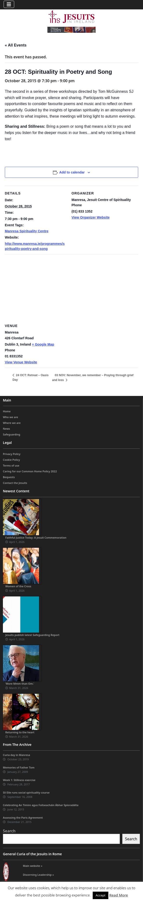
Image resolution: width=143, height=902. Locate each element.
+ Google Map (43, 344)
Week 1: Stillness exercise (19, 780)
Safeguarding (11, 434)
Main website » (32, 866)
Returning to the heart (19, 732)
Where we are (12, 423)
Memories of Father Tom (18, 767)
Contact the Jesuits (15, 483)
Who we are (10, 417)
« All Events (15, 45)
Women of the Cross (18, 586)
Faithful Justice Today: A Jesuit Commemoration (35, 537)
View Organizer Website (91, 217)
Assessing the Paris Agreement (23, 817)
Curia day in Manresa (16, 755)
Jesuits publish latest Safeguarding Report (32, 635)
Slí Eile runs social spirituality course (26, 792)
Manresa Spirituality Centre (26, 231)
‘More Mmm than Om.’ (19, 683)
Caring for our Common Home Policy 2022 (30, 471)
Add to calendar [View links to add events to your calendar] (72, 172)
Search (9, 831)
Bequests (9, 477)
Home (7, 411)
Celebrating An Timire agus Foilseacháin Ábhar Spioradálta (40, 805)
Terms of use (11, 465)
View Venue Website (21, 362)
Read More (118, 895)
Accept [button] (100, 895)
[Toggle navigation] (9, 4)
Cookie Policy (11, 459)
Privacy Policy (11, 454)
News (6, 428)
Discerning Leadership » (38, 874)
